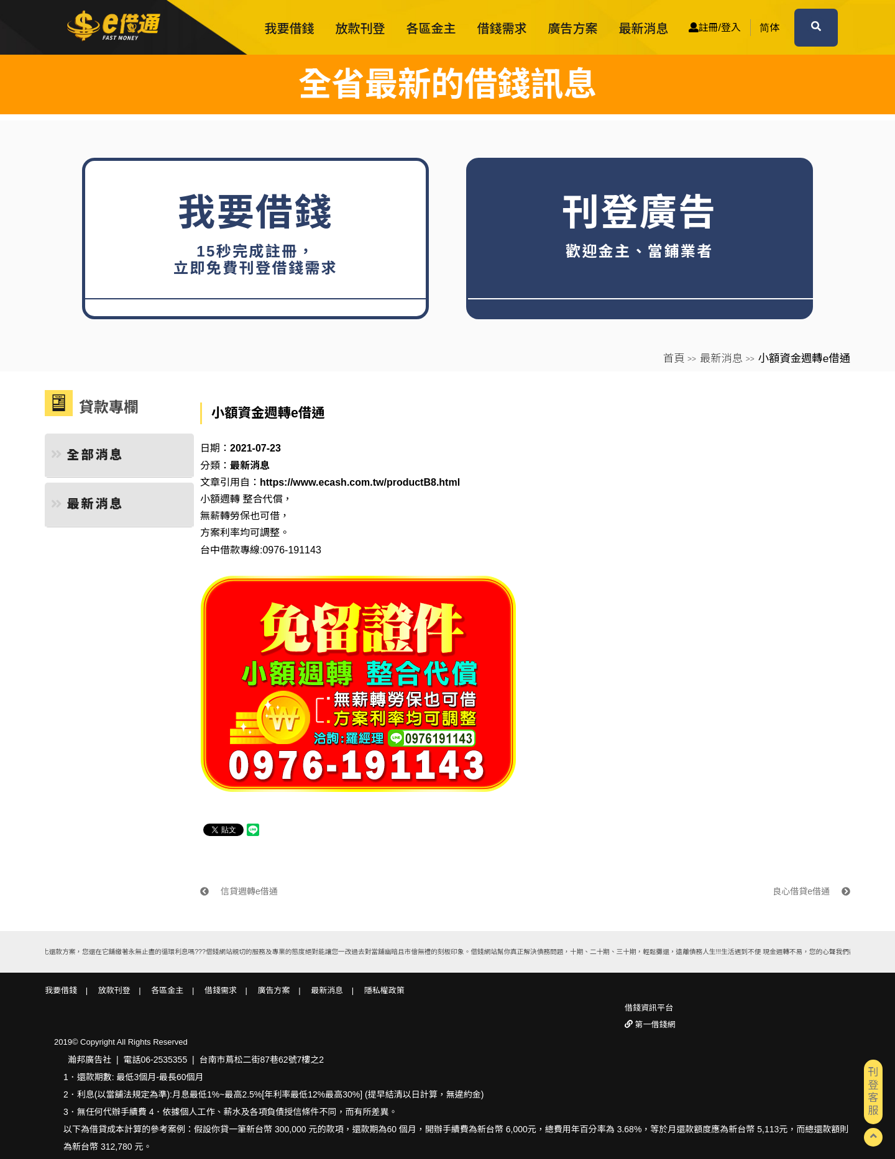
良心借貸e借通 (811, 891)
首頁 (674, 358)
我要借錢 (289, 28)
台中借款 (220, 550)
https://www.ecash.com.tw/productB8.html (360, 482)
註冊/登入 (715, 27)
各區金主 (431, 28)
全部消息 (87, 454)
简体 (769, 27)
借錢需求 (502, 28)
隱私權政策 (384, 990)
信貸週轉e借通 (239, 891)
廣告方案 (573, 28)
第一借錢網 (654, 1024)
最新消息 (644, 28)
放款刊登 (360, 28)
